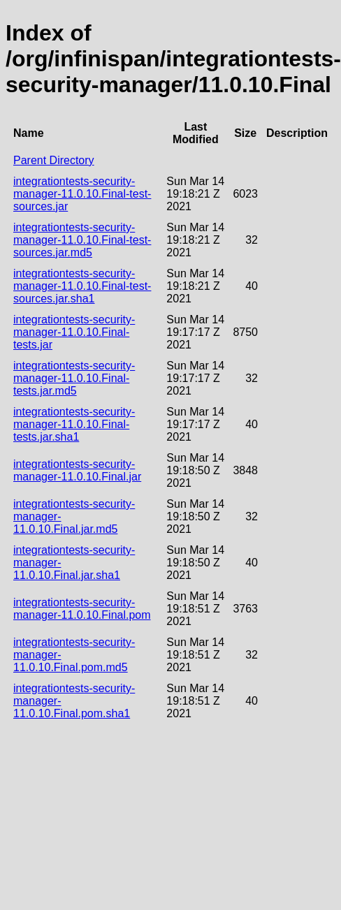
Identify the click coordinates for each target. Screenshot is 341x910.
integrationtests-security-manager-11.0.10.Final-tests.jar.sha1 (74, 424)
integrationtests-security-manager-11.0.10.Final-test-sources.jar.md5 (82, 239)
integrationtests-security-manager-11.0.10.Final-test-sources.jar (82, 193)
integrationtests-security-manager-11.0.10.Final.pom (82, 608)
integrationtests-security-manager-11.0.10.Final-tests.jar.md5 (74, 378)
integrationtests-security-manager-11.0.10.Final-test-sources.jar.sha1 (82, 285)
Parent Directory (53, 160)
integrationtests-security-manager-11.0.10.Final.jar (77, 470)
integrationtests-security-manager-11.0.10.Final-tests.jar (74, 332)
